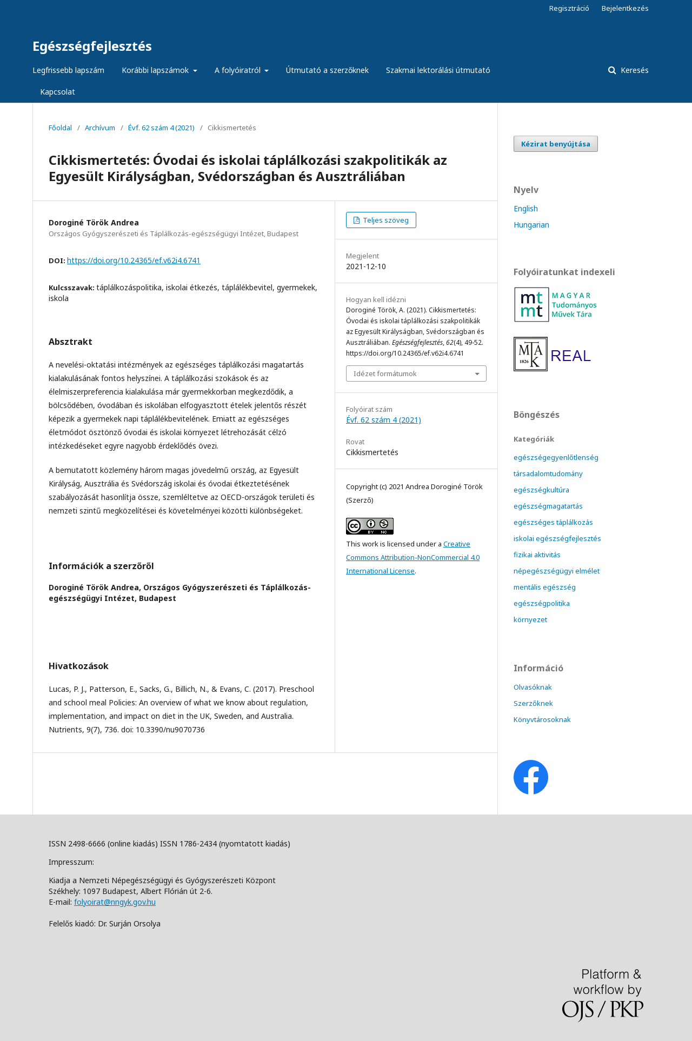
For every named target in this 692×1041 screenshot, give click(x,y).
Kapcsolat (57, 91)
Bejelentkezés (625, 8)
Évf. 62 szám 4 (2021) (161, 127)
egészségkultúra (541, 490)
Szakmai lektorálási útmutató (438, 70)
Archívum (100, 127)
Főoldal (60, 127)
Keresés (633, 70)
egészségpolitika (542, 603)
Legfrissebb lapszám (68, 70)
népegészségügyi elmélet (557, 571)
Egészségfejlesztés (92, 46)
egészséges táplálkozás (553, 522)
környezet (530, 619)
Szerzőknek (533, 703)
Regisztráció (569, 8)
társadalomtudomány (548, 473)
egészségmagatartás (548, 506)
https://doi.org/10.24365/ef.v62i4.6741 (134, 260)
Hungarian (531, 224)
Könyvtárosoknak (542, 719)
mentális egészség (545, 587)
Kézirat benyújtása (555, 144)
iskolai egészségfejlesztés (557, 538)
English (526, 208)
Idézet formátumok (385, 373)
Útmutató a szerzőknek (327, 70)
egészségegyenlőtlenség (556, 457)
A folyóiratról (239, 70)
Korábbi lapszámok (156, 70)
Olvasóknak (533, 687)
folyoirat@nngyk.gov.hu (115, 902)
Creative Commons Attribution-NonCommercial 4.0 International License (413, 557)
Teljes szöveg (385, 220)
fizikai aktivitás (537, 554)
